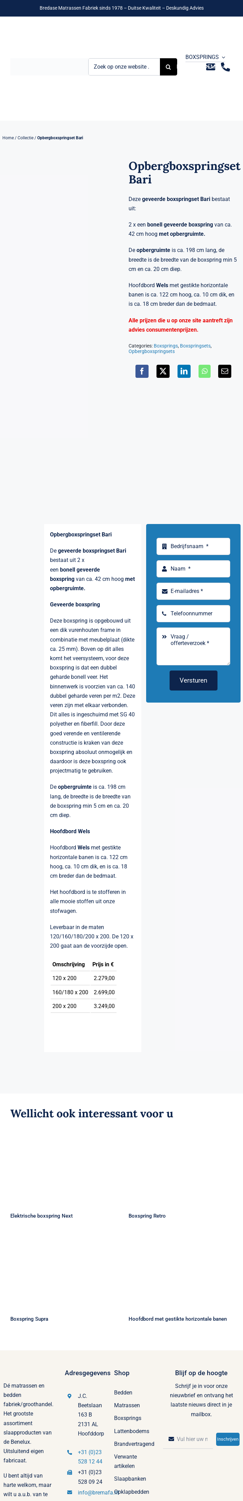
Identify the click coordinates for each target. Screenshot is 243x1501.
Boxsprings (166, 346)
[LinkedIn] (184, 371)
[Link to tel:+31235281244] (225, 67)
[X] (163, 371)
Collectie (25, 137)
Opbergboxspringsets (152, 351)
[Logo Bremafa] (49, 61)
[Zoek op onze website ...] (124, 66)
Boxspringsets (195, 346)
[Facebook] (142, 371)
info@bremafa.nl (98, 1492)
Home (8, 137)
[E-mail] (224, 371)
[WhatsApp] (204, 371)
